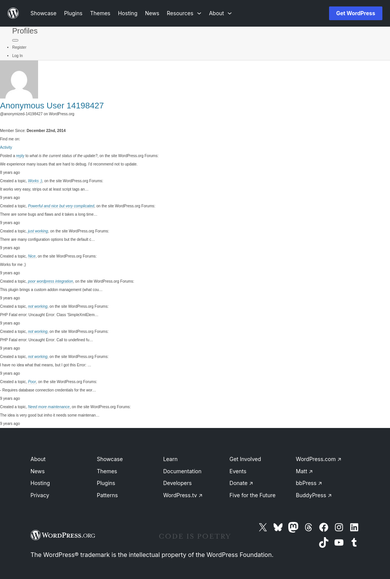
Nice (31, 256)
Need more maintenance (49, 407)
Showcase (110, 459)
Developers (177, 483)
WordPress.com (319, 459)
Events (238, 471)
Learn (170, 459)
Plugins (106, 483)
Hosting (40, 483)
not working (37, 306)
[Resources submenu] (184, 13)
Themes (107, 471)
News (37, 471)
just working (38, 231)
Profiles (25, 31)
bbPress (309, 483)
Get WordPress (355, 13)
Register (19, 47)
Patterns (107, 495)
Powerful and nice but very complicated (61, 206)
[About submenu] (220, 13)
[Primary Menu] (15, 40)
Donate (241, 483)
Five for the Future (253, 495)
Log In (17, 56)
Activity (6, 147)
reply (20, 156)
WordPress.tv (183, 495)
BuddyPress (314, 495)
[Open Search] (310, 13)
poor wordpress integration (50, 281)
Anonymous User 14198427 (52, 105)
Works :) (35, 181)
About (37, 459)
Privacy (39, 495)
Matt (304, 471)
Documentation (182, 471)
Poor (32, 382)
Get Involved (245, 459)
